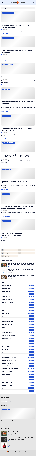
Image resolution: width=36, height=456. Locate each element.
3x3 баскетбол (18, 285)
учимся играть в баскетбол (18, 391)
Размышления (18, 338)
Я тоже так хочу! (7, 421)
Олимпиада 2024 (18, 332)
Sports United (18, 294)
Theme (24, 454)
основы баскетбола (18, 377)
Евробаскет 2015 (18, 305)
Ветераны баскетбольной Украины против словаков (15, 26)
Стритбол (18, 341)
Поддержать (10, 451)
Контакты (27, 451)
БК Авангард (18, 296)
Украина (18, 349)
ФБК (18, 355)
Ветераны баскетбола (18, 302)
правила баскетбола (18, 379)
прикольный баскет (18, 382)
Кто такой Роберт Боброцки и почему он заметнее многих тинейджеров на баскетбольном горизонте (21, 264)
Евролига (18, 310)
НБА (18, 327)
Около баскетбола (18, 330)
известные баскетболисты (18, 368)
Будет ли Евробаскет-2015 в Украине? (15, 182)
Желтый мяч (18, 313)
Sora (15, 454)
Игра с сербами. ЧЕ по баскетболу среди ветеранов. (16, 51)
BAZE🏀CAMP (18, 2)
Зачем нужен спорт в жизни (12, 77)
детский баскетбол (18, 363)
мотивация (18, 374)
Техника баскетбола (18, 343)
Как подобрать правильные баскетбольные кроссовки (12, 234)
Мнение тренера (18, 324)
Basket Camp (18, 288)
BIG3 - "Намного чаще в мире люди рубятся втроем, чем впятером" (21, 276)
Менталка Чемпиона (18, 321)
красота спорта (18, 371)
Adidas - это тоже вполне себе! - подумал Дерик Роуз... (20, 444)
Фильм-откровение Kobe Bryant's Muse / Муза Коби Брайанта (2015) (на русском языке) (21, 438)
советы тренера (18, 385)
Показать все (31, 8)
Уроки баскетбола (18, 352)
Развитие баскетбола (18, 335)
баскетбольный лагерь (18, 360)
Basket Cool (18, 291)
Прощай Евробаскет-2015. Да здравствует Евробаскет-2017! (17, 129)
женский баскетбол (18, 366)
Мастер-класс (18, 319)
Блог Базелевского (18, 299)
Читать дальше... (5, 33)
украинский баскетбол (18, 388)
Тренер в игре (18, 346)
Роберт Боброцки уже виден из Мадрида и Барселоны (18, 103)
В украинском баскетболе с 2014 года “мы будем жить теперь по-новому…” (17, 207)
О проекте (21, 451)
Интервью (18, 316)
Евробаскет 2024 (18, 307)
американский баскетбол (18, 357)
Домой (16, 451)
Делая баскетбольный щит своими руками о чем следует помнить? (20, 270)
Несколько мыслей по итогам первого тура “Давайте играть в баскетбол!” (16, 156)
